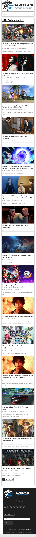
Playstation (20, 48)
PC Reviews (15, 470)
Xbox (25, 48)
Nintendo (13, 48)
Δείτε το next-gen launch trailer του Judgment (17, 316)
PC (17, 48)
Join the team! (28, 532)
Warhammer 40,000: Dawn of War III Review (16, 468)
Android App (21, 532)
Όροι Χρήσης (7, 532)
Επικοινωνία (14, 532)
